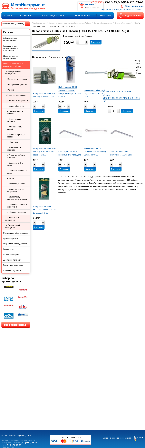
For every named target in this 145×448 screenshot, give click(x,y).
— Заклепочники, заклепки (14, 120)
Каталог (52, 23)
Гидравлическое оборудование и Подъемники (10, 48)
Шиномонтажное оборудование (10, 57)
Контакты (105, 15)
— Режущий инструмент (15, 95)
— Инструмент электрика (16, 79)
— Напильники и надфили (14, 148)
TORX (136, 23)
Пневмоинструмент (11, 254)
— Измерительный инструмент (13, 72)
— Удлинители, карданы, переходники (17, 197)
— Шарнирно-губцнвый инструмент (17, 205)
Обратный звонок (134, 6)
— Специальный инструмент (12, 218)
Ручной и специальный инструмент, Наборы (74, 23)
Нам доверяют (83, 15)
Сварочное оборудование (15, 243)
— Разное (9, 89)
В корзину (95, 42)
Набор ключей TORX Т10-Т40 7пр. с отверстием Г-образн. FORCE (44, 151)
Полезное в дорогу (12, 270)
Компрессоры (9, 249)
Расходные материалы (13, 265)
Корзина (89, 4)
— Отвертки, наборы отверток (16, 156)
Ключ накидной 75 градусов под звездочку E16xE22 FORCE (95, 151)
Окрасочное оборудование (15, 233)
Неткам (140, 437)
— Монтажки (12, 142)
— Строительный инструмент (12, 226)
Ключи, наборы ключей (123, 23)
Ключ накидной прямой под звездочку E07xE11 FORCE (95, 93)
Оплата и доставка (53, 15)
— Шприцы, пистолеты (16, 212)
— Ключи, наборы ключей (14, 127)
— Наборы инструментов (16, 84)
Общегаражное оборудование (10, 39)
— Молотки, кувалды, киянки (16, 135)
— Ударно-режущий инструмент (16, 190)
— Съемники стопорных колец (17, 171)
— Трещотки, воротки (16, 183)
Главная (8, 15)
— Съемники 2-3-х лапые (15, 164)
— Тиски (10, 178)
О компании (25, 15)
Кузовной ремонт (11, 238)
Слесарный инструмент (103, 23)
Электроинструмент (11, 260)
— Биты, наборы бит (15, 106)
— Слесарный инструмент (16, 100)
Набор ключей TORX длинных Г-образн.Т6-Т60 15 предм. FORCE (44, 209)
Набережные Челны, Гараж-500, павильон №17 (123, 9)
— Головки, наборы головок (15, 112)
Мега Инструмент (39, 23)
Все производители (15, 324)
